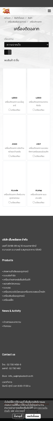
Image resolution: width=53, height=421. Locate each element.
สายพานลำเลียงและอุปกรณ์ (15, 271)
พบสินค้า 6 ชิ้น (11, 60)
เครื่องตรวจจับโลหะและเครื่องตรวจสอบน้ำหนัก (24, 291)
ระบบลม (7, 287)
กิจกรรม (7, 326)
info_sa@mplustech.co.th (20, 376)
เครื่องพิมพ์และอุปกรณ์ (13, 295)
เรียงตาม (9, 39)
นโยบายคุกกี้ (20, 411)
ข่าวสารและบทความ (12, 322)
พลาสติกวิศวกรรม (11, 283)
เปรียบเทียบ (15, 110)
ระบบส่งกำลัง (9, 275)
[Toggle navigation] (49, 11)
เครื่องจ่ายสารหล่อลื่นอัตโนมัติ (16, 279)
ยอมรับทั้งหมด (33, 416)
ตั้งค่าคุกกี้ (18, 416)
